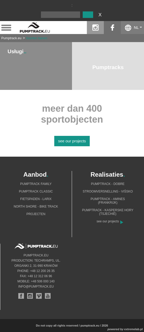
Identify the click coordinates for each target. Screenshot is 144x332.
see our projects (72, 141)
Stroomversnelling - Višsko (108, 191)
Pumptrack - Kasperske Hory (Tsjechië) (108, 212)
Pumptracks (108, 67)
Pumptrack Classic (36, 191)
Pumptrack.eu (11, 38)
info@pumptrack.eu (36, 286)
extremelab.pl (133, 329)
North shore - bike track (36, 206)
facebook (112, 27)
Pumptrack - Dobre (108, 184)
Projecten (35, 214)
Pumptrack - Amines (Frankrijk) (108, 200)
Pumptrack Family (35, 184)
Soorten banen (36, 38)
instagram (95, 27)
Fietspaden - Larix (36, 199)
